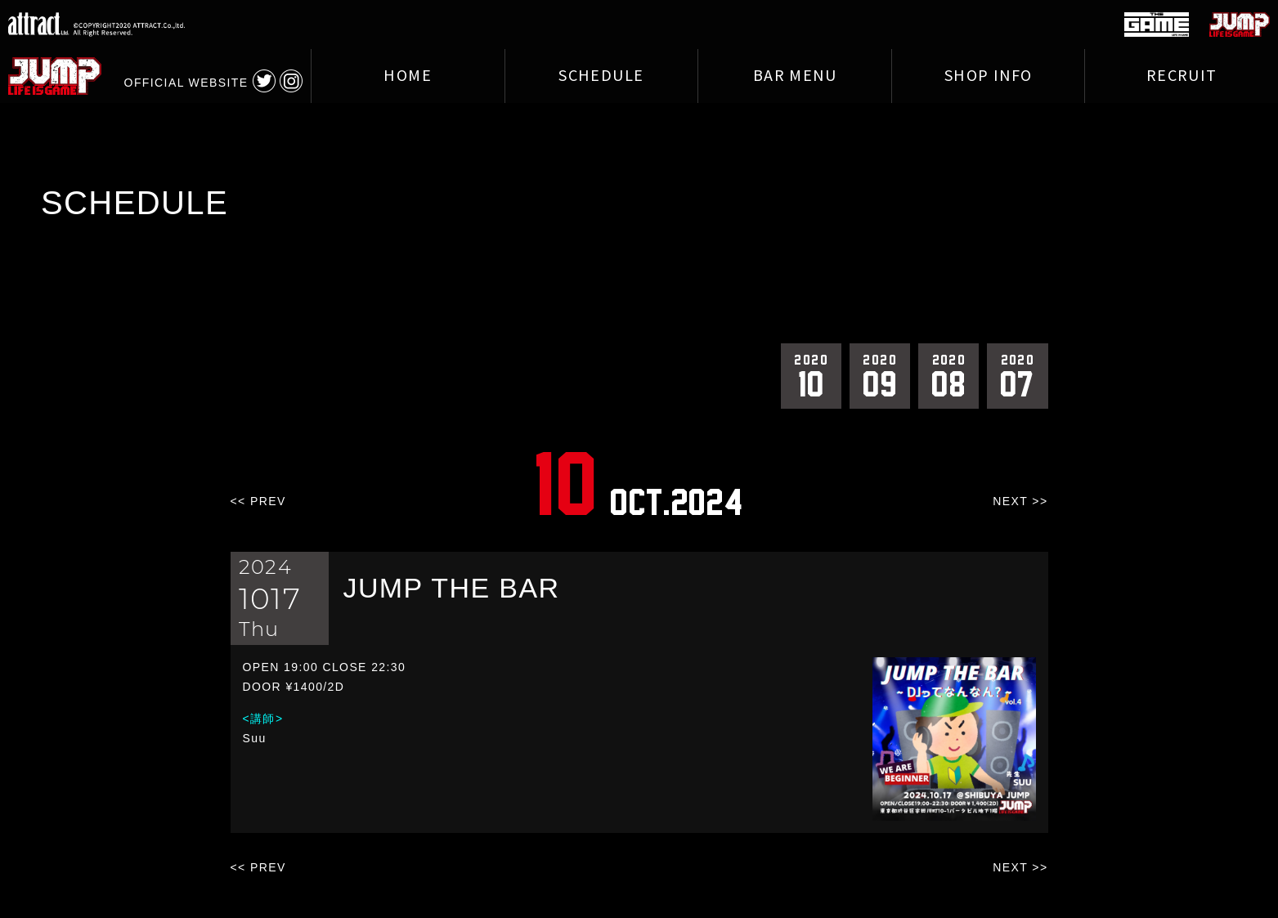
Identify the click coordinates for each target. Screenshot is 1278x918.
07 (1017, 375)
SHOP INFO (988, 76)
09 (880, 375)
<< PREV (258, 501)
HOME (407, 76)
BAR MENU (794, 76)
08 (948, 375)
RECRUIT (1181, 76)
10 (811, 375)
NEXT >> (1020, 501)
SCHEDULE (600, 76)
